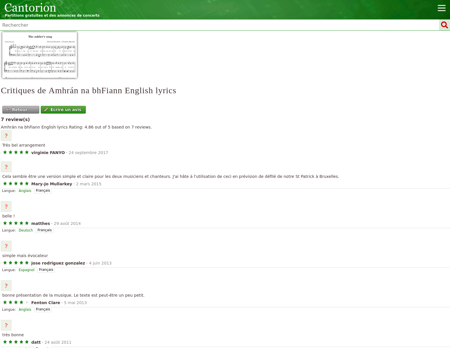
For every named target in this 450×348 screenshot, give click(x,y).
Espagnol (26, 270)
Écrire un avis (62, 109)
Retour (17, 109)
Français (43, 190)
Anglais (25, 191)
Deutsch (26, 230)
